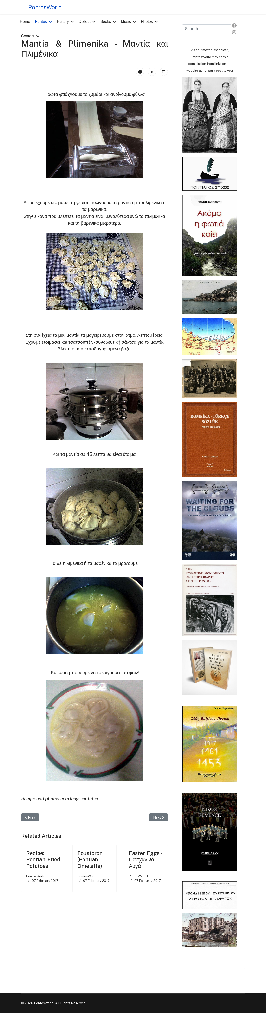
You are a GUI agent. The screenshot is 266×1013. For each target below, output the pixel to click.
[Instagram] (234, 32)
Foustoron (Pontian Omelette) (90, 859)
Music (126, 21)
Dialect (85, 21)
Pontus (41, 21)
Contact (27, 36)
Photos (147, 21)
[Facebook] (234, 25)
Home (25, 21)
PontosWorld (45, 7)
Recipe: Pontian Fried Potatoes (43, 859)
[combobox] (207, 28)
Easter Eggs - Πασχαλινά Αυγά (146, 859)
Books (105, 21)
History (63, 21)
